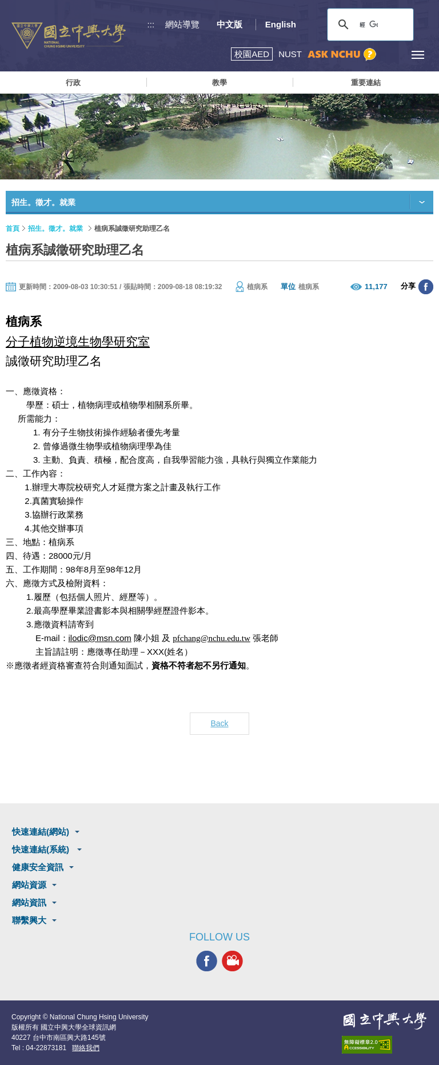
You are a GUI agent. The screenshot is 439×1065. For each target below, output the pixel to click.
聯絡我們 (85, 1048)
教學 (219, 82)
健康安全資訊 (37, 867)
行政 (73, 82)
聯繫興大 (29, 920)
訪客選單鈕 (392, 55)
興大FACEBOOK (206, 961)
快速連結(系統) (41, 849)
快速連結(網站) (40, 831)
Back (219, 723)
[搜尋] (369, 24)
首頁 (12, 229)
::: (151, 24)
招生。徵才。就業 (55, 229)
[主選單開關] (418, 55)
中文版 (229, 24)
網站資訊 (29, 902)
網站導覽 (182, 24)
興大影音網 (232, 961)
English (280, 24)
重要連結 (366, 82)
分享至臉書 (425, 286)
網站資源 (29, 885)
